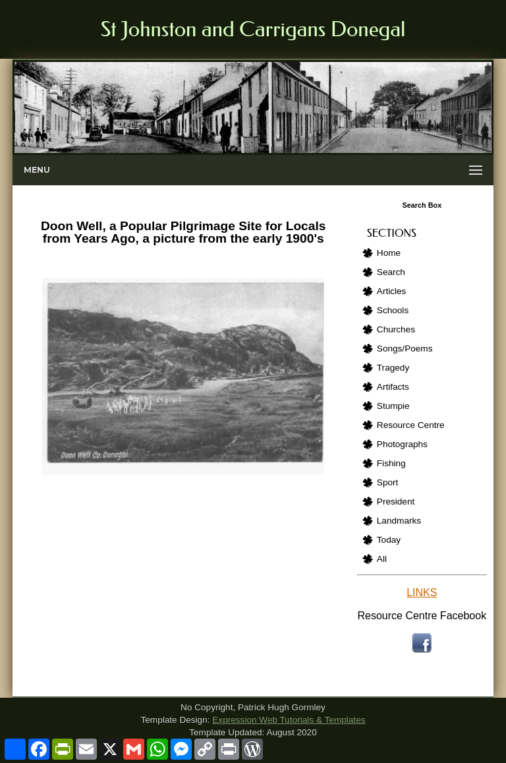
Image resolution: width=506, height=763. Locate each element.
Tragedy (393, 368)
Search (391, 272)
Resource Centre (411, 425)
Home (389, 253)
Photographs (402, 444)
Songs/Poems (405, 348)
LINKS (422, 592)
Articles (392, 291)
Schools (392, 310)
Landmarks (399, 521)
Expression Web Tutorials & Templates (288, 720)
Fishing (391, 463)
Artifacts (393, 387)
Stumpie (393, 406)
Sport (388, 482)
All (382, 559)
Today (389, 540)
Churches (396, 329)
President (395, 501)
